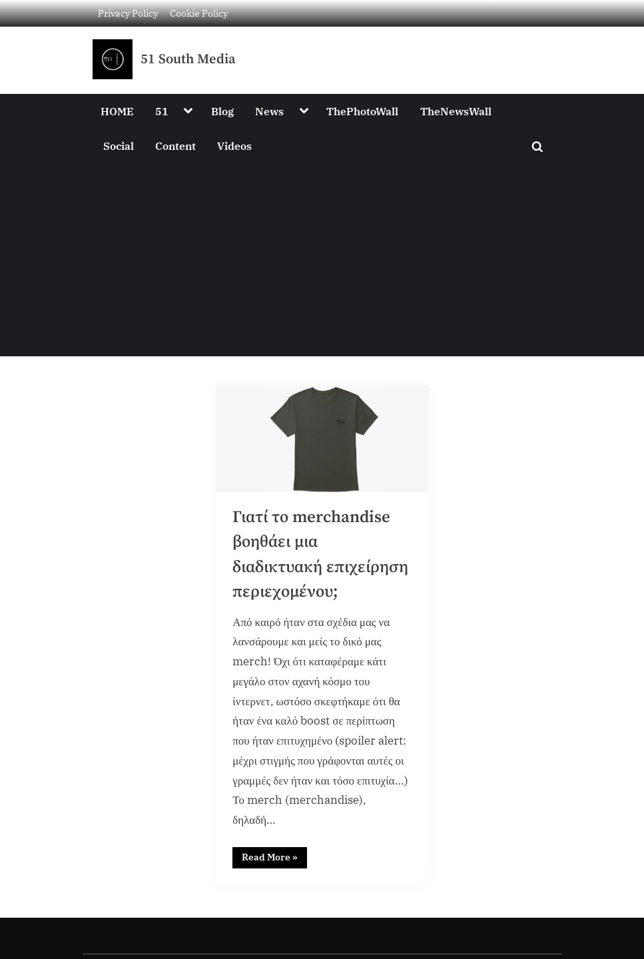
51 (161, 111)
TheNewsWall (455, 111)
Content (175, 146)
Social (118, 146)
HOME (117, 111)
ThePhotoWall (362, 111)
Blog (222, 111)
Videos (234, 146)
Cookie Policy (199, 13)
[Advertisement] (322, 263)
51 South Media (188, 59)
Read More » (274, 856)
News (269, 111)
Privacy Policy (128, 13)
